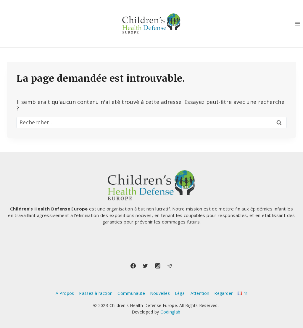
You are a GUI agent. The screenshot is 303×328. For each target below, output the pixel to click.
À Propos (65, 293)
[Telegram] (170, 266)
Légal (180, 293)
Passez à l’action (95, 293)
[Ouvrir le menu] (297, 23)
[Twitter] (145, 266)
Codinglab (170, 312)
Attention (200, 293)
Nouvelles (160, 293)
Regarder (223, 293)
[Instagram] (157, 266)
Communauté (131, 293)
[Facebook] (133, 266)
